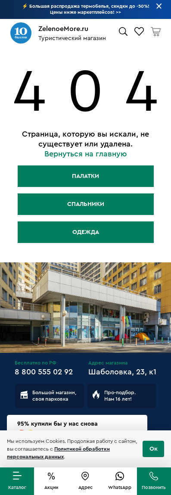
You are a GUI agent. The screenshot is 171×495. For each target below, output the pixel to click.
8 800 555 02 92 (44, 372)
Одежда (85, 232)
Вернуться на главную (85, 154)
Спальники (85, 204)
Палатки (85, 176)
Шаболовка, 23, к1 (122, 372)
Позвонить (154, 487)
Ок (153, 449)
